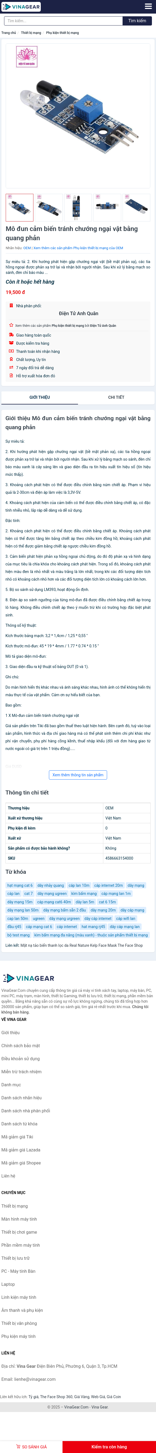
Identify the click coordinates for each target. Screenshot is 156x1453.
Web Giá (98, 1397)
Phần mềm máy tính (20, 1245)
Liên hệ (8, 1176)
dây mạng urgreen (64, 918)
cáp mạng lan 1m (116, 893)
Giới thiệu (39, 397)
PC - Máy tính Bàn (18, 1271)
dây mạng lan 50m (23, 910)
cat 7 (28, 893)
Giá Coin (114, 1397)
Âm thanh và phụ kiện (22, 1310)
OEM (27, 248)
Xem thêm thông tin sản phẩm (77, 775)
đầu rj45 (14, 927)
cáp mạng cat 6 (39, 927)
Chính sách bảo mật (20, 1045)
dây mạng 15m (19, 902)
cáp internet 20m (108, 885)
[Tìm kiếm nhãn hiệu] (63, 21)
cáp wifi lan (125, 918)
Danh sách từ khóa (19, 1123)
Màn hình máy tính (19, 1219)
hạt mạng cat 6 (20, 885)
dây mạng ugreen (52, 893)
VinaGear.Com (76, 1407)
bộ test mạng (18, 935)
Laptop (8, 1284)
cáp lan (13, 893)
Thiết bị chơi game (19, 1232)
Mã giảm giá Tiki (17, 1136)
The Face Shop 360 (56, 1397)
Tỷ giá (34, 1397)
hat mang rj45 (93, 927)
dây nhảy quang (51, 885)
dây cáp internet (98, 918)
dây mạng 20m (103, 910)
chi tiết (116, 397)
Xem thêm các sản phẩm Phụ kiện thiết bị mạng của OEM (78, 248)
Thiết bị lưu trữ (15, 1258)
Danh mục (11, 1084)
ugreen (39, 918)
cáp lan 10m (79, 885)
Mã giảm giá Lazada (20, 1150)
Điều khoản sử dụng (20, 1058)
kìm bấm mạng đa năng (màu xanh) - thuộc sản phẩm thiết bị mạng (91, 935)
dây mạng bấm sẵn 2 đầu (64, 910)
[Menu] (148, 6)
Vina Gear (99, 1407)
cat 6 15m (107, 902)
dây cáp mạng (132, 910)
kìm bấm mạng (84, 893)
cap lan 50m (17, 918)
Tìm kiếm (137, 20)
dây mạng (136, 885)
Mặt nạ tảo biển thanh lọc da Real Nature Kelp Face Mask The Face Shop (81, 945)
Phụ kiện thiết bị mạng (62, 33)
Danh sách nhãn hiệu (21, 1097)
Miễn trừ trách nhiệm (21, 1071)
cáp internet (67, 927)
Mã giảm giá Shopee (21, 1163)
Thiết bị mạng (31, 33)
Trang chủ (8, 33)
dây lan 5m (85, 902)
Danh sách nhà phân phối (25, 1110)
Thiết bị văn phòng (19, 1323)
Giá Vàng (81, 1397)
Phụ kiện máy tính (18, 1336)
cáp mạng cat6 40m (54, 902)
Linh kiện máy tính (18, 1297)
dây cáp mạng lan (125, 927)
